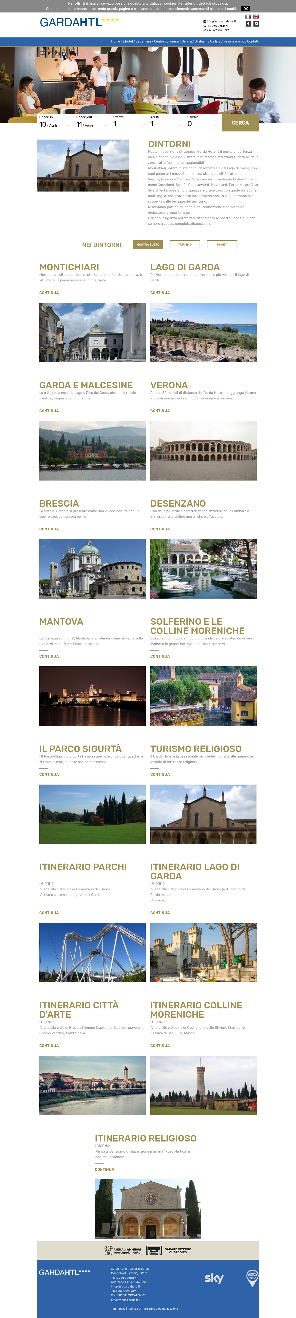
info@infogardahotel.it (221, 21)
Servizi (187, 41)
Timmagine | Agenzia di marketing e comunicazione (144, 1308)
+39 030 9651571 (216, 25)
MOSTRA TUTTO (147, 244)
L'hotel (128, 41)
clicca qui (219, 3)
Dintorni (200, 41)
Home (115, 41)
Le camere (143, 41)
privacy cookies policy (125, 1300)
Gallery (215, 41)
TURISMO (185, 244)
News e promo (233, 41)
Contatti (253, 41)
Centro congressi (166, 41)
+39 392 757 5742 (216, 30)
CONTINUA (49, 293)
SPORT (222, 244)
